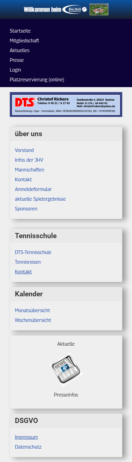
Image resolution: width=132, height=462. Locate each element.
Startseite (20, 31)
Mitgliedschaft (24, 41)
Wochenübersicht (33, 320)
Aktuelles (20, 50)
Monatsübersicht (32, 310)
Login (15, 70)
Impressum (26, 437)
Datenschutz (28, 447)
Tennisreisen (28, 262)
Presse (17, 60)
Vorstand (24, 150)
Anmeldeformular (33, 189)
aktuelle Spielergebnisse (40, 199)
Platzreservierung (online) (37, 80)
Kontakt (23, 272)
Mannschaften (29, 170)
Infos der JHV (29, 160)
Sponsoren (26, 209)
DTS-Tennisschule (33, 252)
